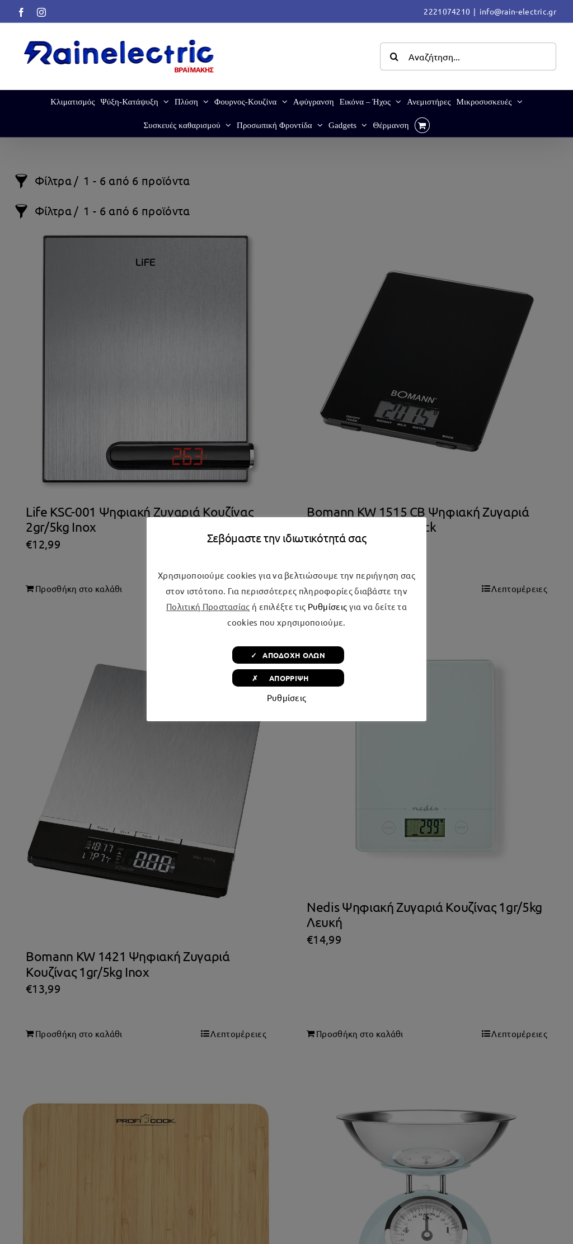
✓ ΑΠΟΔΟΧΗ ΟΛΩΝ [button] (288, 655)
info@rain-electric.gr (518, 11)
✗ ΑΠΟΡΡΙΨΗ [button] (288, 678)
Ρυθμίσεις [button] (327, 606)
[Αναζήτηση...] (468, 56)
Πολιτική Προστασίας (208, 606)
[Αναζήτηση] (394, 56)
